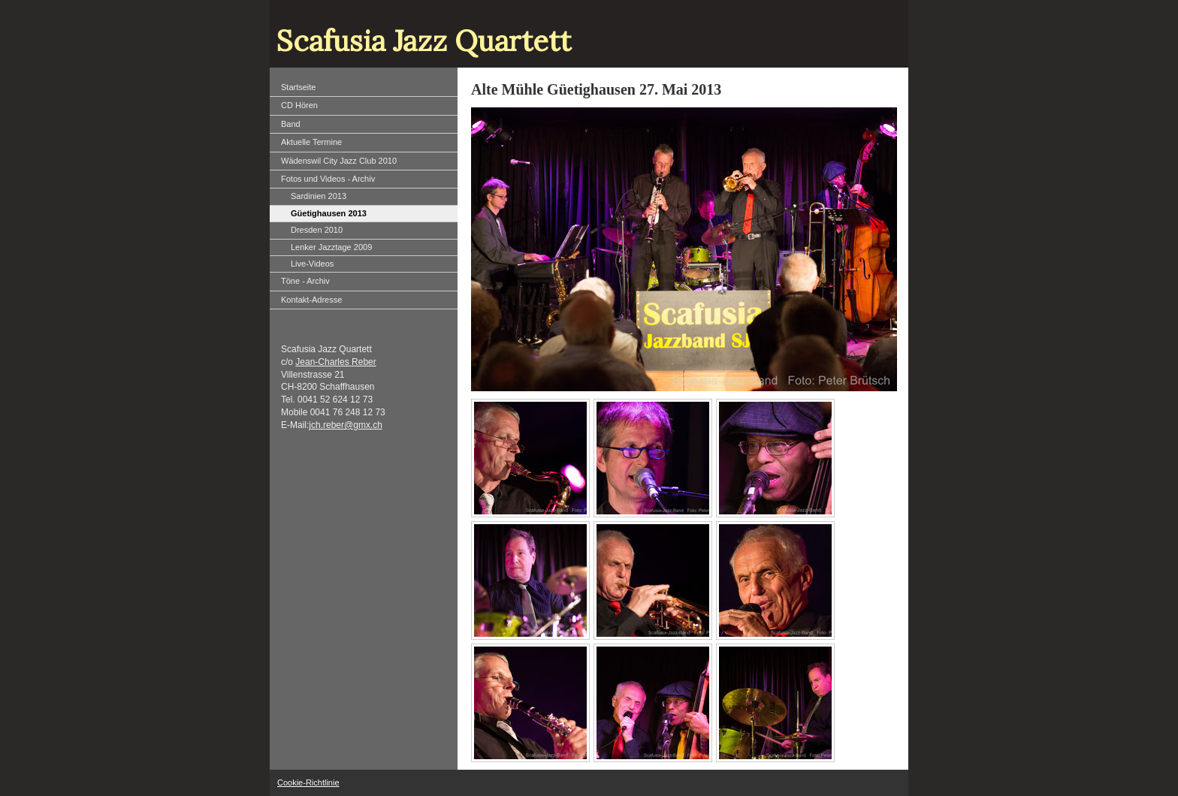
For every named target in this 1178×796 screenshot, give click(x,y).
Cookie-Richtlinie (308, 782)
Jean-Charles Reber (335, 362)
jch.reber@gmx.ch (345, 425)
